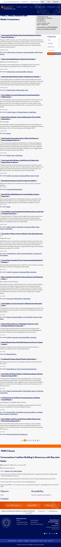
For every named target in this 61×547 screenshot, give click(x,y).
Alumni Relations (51, 7)
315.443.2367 (28, 513)
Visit (48, 1)
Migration (30, 72)
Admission (25, 7)
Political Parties (18, 299)
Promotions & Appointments (14, 189)
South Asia (33, 272)
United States (32, 112)
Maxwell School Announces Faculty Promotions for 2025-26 (19, 181)
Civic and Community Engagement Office (11, 1)
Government (19, 52)
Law (37, 412)
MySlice (41, 540)
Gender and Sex (20, 90)
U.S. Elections (39, 391)
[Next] (39, 440)
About (44, 7)
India (26, 90)
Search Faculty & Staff (34, 1)
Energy (9, 434)
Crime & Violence (11, 253)
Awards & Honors (11, 354)
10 (37, 440)
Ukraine (2, 54)
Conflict (9, 52)
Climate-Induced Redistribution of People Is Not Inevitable (18, 59)
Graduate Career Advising (22, 524)
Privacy (45, 540)
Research (31, 7)
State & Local (23, 434)
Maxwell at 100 (25, 1)
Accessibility (20, 540)
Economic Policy (11, 412)
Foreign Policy (20, 227)
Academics (19, 7)
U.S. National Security (22, 112)
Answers (18, 520)
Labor (12, 155)
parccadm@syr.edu (53, 511)
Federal (14, 112)
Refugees (6, 414)
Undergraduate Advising (21, 522)
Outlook (7, 471)
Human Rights (20, 412)
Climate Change (11, 72)
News (36, 7)
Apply (42, 1)
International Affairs (28, 52)
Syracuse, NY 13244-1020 (52, 527)
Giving (58, 7)
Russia (41, 52)
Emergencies (26, 540)
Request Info (56, 1)
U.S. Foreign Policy (28, 317)
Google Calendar (17, 471)
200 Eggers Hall (55, 525)
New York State (15, 434)
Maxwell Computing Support (36, 524)
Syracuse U (50, 540)
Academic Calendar (12, 540)
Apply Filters (51, 53)
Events (40, 7)
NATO (37, 52)
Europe (14, 52)
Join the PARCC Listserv (13, 505)
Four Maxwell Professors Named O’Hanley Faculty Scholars (19, 359)
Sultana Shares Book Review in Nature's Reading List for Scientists (21, 77)
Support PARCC (33, 505)
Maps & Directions (34, 540)
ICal (11, 471)
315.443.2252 (54, 529)
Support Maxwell (34, 520)
